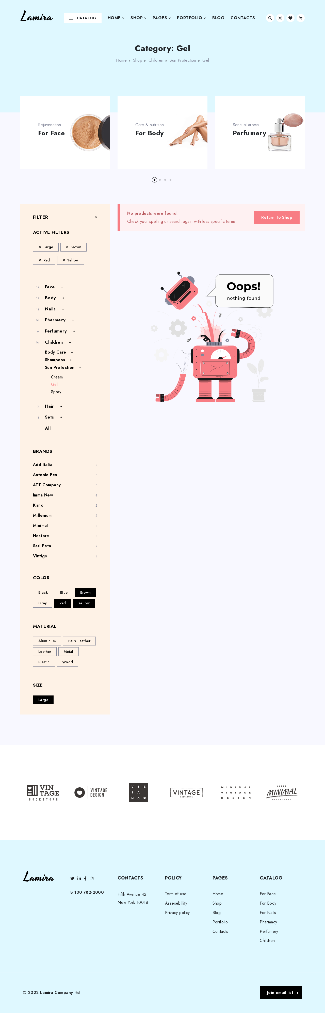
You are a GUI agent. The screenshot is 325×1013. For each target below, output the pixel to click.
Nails (50, 309)
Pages (162, 18)
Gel (54, 384)
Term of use (175, 894)
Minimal (40, 525)
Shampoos (55, 360)
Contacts (243, 18)
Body (50, 297)
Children (156, 60)
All (48, 428)
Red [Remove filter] (46, 260)
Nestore (41, 536)
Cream (57, 377)
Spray (56, 392)
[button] (154, 179)
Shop (139, 18)
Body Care (55, 352)
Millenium (42, 515)
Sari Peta (42, 546)
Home (116, 18)
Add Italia (42, 465)
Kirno (38, 505)
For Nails (268, 913)
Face (50, 287)
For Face (51, 133)
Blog (218, 18)
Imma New (43, 495)
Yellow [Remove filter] (72, 260)
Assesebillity (176, 903)
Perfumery (249, 133)
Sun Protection (183, 60)
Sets (49, 417)
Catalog (82, 18)
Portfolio (191, 18)
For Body (149, 133)
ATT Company (47, 485)
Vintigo (40, 556)
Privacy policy (177, 913)
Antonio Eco (45, 475)
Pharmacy (55, 320)
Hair (49, 406)
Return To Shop (276, 217)
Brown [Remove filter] (76, 247)
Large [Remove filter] (48, 247)
